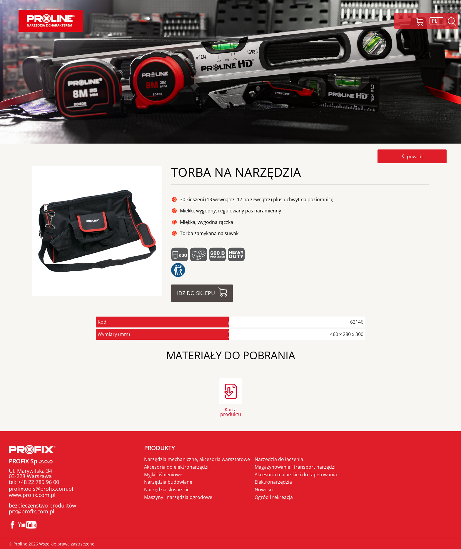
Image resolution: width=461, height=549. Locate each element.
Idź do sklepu (196, 293)
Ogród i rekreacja (274, 497)
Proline (51, 21)
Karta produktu (230, 411)
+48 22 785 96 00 (37, 481)
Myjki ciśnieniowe (163, 474)
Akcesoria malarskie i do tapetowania (296, 474)
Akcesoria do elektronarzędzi (176, 467)
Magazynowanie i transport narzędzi (295, 467)
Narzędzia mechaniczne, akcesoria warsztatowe (197, 459)
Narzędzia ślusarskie (167, 489)
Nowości (264, 489)
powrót (412, 156)
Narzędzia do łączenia (279, 459)
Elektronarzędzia (273, 482)
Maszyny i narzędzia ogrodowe (178, 497)
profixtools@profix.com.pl (41, 488)
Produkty (159, 448)
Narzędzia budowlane (168, 482)
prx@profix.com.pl (31, 511)
